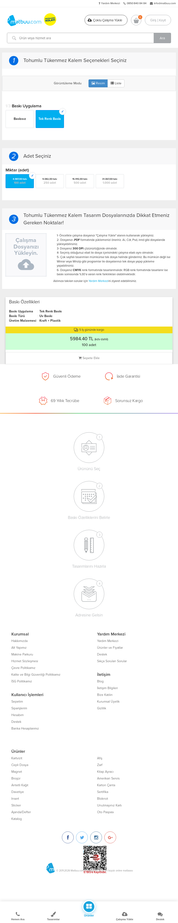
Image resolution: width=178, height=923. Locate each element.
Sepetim (17, 702)
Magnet (16, 772)
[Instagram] (96, 837)
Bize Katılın (105, 695)
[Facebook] (68, 837)
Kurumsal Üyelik (108, 702)
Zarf (99, 765)
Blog (100, 681)
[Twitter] (82, 837)
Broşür (15, 778)
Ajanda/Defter (21, 812)
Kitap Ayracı (105, 772)
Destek (16, 722)
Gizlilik (101, 708)
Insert (15, 799)
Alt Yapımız (19, 648)
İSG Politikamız (21, 681)
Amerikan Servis (108, 778)
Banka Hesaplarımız (25, 728)
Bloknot (102, 799)
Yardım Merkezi (110, 3)
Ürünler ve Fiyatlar (110, 648)
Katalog (16, 819)
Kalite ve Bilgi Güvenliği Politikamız (35, 675)
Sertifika (102, 792)
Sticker (16, 805)
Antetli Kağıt (19, 785)
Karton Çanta (106, 785)
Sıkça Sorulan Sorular (112, 661)
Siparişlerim (19, 708)
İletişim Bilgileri (107, 688)
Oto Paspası (105, 812)
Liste (116, 83)
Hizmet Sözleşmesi (24, 661)
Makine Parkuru (22, 654)
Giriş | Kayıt (158, 20)
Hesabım (17, 715)
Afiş (99, 758)
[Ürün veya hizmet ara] (89, 38)
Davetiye (17, 792)
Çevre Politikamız (23, 668)
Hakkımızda (19, 641)
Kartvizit (16, 758)
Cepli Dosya (19, 765)
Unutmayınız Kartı (109, 805)
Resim (98, 83)
